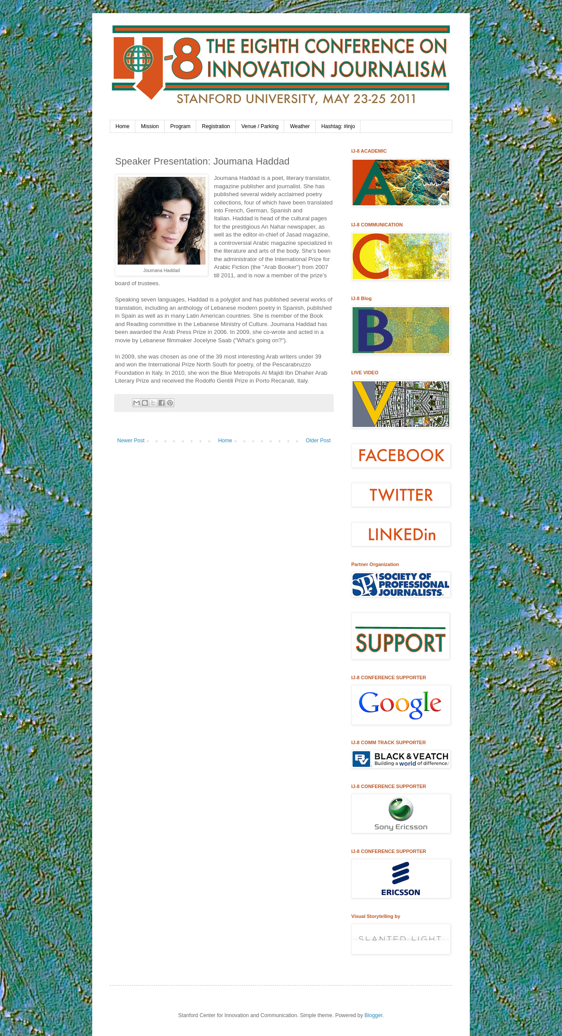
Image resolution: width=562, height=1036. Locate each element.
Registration (216, 126)
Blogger (373, 1015)
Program (180, 126)
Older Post (318, 440)
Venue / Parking (260, 126)
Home (122, 126)
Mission (150, 126)
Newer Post (130, 440)
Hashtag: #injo (338, 126)
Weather (300, 126)
